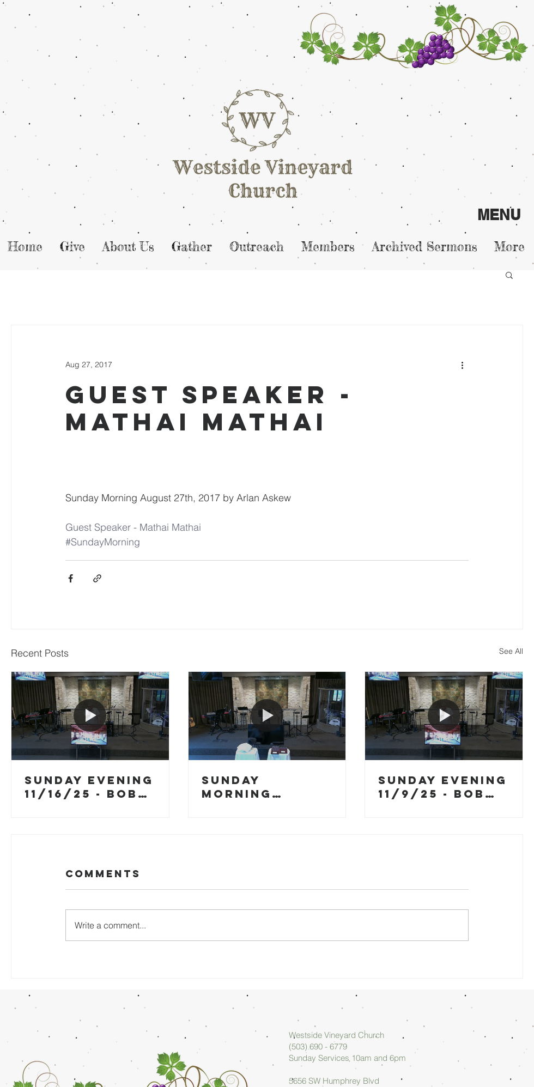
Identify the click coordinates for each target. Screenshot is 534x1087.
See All (511, 651)
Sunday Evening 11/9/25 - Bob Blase (442, 786)
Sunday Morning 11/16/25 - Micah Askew (267, 786)
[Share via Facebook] (70, 578)
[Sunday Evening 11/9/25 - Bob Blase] (444, 716)
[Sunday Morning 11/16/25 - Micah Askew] (267, 716)
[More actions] (462, 364)
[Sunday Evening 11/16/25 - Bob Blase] (90, 716)
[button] (509, 274)
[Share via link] (97, 578)
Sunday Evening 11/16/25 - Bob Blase (89, 786)
